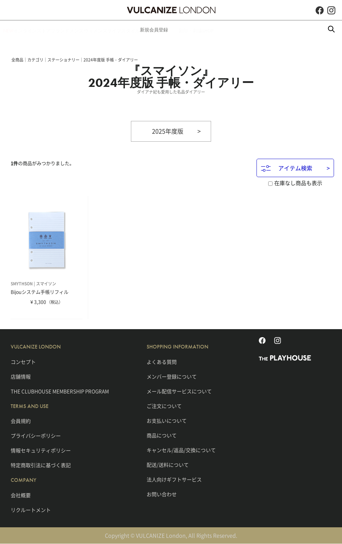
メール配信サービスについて (179, 391)
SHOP (271, 30)
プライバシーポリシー (36, 436)
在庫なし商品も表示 (295, 183)
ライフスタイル (166, 30)
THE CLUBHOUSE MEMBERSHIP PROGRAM (60, 391)
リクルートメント (31, 510)
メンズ (98, 30)
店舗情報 (21, 376)
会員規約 (21, 421)
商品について (162, 435)
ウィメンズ (127, 30)
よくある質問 (162, 362)
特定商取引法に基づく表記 (41, 465)
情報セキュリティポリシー (41, 450)
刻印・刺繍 (243, 30)
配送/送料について (168, 464)
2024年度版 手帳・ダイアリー (110, 60)
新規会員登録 (207, 30)
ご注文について (164, 406)
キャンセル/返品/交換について (181, 450)
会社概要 (21, 495)
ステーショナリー (63, 60)
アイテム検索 (286, 168)
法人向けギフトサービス (174, 479)
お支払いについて (167, 420)
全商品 (17, 60)
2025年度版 (167, 131)
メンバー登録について (172, 376)
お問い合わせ (162, 494)
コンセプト (23, 362)
